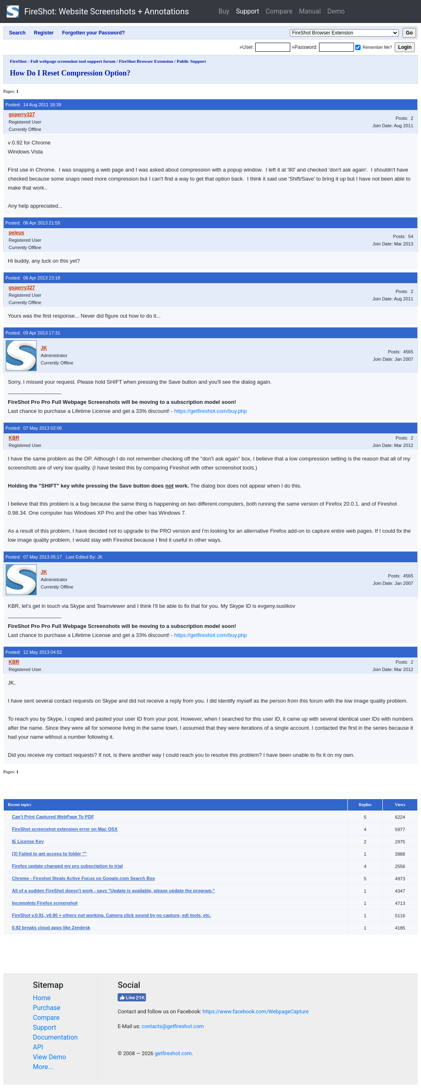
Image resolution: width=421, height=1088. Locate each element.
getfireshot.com (173, 1053)
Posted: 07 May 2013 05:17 (33, 556)
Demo (336, 11)
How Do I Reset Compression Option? (70, 73)
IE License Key (28, 841)
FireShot (98, 11)
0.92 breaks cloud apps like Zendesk (51, 927)
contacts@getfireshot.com (172, 1026)
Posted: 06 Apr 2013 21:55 (32, 222)
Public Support (191, 61)
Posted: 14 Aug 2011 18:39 (33, 104)
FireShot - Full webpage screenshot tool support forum (63, 61)
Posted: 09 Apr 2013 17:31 (32, 332)
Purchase (46, 1008)
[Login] (272, 47)
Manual (310, 11)
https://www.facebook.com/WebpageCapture (256, 1011)
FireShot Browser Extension (146, 61)
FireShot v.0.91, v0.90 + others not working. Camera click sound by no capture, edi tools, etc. (111, 915)
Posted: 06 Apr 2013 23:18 (32, 277)
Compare (279, 11)
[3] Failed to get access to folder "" (49, 853)
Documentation (55, 1037)
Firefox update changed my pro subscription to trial (67, 866)
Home (42, 998)
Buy (224, 11)
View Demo (49, 1057)
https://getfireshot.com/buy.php (210, 411)
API (38, 1047)
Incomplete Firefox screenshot (45, 902)
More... (43, 1067)
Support (247, 11)
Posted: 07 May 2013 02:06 (33, 428)
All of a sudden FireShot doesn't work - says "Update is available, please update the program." (113, 890)
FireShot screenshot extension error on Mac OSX (65, 829)
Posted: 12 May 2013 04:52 (33, 652)
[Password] (336, 47)
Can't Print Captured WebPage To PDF (53, 816)
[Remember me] (358, 47)
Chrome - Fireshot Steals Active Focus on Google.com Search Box (83, 878)
